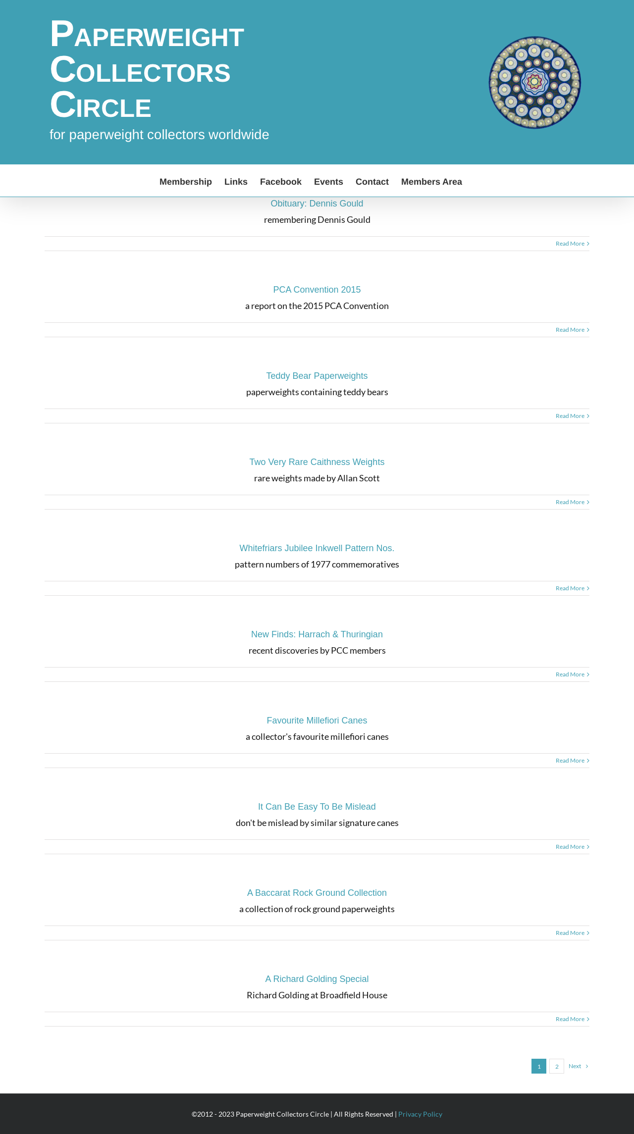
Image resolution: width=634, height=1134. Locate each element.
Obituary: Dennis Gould (316, 203)
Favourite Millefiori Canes (316, 720)
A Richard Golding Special (317, 979)
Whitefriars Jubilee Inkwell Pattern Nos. (316, 548)
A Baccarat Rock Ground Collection (317, 893)
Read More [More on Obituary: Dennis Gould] (570, 243)
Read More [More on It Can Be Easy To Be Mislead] (570, 846)
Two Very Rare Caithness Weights (317, 462)
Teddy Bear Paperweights (317, 376)
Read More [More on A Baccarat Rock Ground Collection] (570, 932)
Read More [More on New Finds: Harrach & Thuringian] (570, 674)
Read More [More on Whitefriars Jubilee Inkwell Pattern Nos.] (570, 588)
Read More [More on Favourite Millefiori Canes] (570, 760)
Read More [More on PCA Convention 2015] (570, 329)
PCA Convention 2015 (317, 290)
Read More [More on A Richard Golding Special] (570, 1019)
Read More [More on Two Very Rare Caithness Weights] (570, 502)
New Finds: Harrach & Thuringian (317, 634)
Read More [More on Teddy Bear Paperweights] (570, 415)
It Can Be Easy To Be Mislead (317, 807)
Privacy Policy (420, 1114)
